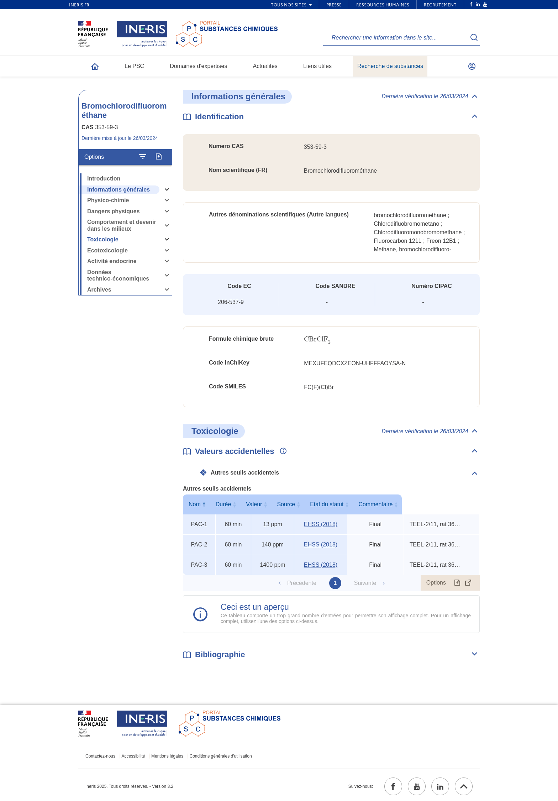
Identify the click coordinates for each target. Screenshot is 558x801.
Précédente (301, 583)
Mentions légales (167, 756)
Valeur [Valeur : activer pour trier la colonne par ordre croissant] (271, 504)
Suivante (365, 583)
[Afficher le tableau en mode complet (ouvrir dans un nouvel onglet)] (468, 583)
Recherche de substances (390, 66)
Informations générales (118, 190)
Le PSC (134, 66)
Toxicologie (103, 239)
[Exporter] (158, 157)
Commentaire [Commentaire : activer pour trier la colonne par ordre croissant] (440, 504)
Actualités (265, 66)
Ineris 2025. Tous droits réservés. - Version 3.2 (129, 786)
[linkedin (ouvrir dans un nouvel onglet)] (440, 786)
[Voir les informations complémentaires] (281, 451)
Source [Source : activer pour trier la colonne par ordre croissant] (319, 504)
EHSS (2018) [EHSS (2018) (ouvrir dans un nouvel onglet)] (320, 524)
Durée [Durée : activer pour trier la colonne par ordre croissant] (232, 504)
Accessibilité (133, 756)
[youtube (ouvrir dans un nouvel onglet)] (417, 786)
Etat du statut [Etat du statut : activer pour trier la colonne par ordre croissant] (373, 504)
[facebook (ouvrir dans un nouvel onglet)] (393, 786)
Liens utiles (317, 66)
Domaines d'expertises (198, 66)
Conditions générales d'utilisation (221, 756)
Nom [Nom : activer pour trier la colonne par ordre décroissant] (197, 504)
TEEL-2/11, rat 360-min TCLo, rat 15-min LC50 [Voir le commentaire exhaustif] (436, 524)
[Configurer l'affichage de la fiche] (143, 157)
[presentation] (317, 339)
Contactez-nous (100, 756)
